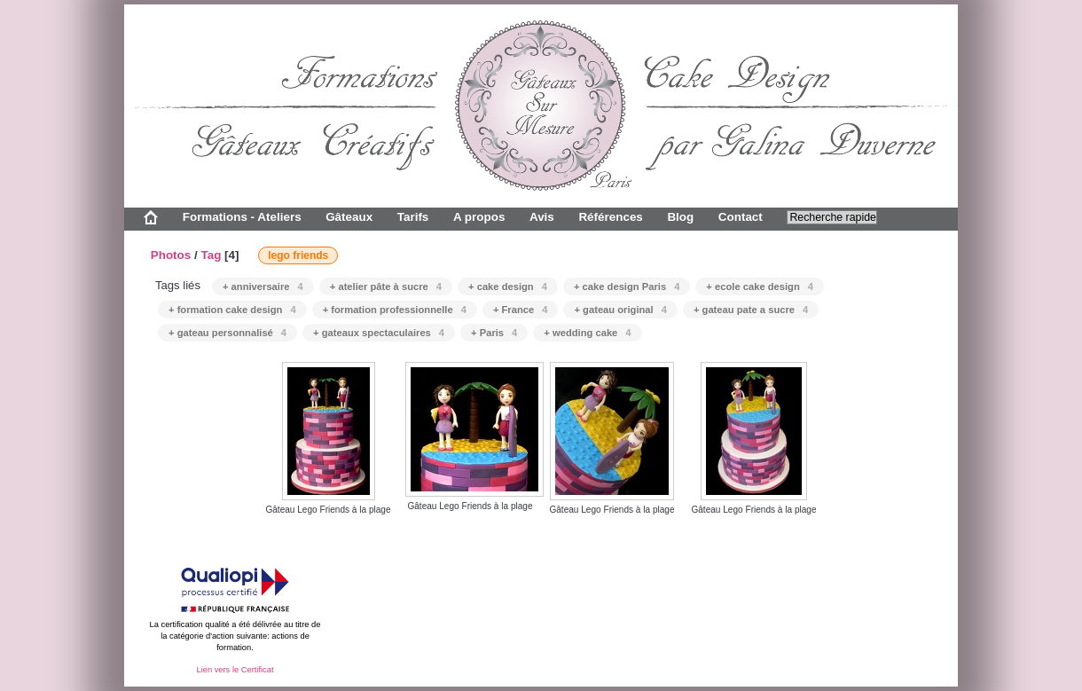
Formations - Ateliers (242, 217)
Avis (541, 217)
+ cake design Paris (626, 286)
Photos (171, 255)
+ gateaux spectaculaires (378, 332)
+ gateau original (620, 309)
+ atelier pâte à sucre (386, 286)
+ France (520, 309)
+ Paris (494, 332)
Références (610, 217)
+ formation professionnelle (395, 309)
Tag (210, 255)
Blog (680, 217)
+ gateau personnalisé (227, 332)
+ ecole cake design (759, 286)
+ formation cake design (232, 309)
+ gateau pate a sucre (751, 309)
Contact (740, 217)
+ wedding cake (587, 332)
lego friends (298, 255)
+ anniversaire (263, 286)
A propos (479, 217)
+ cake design (507, 286)
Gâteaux (348, 217)
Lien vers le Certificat (234, 669)
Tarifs (413, 217)
